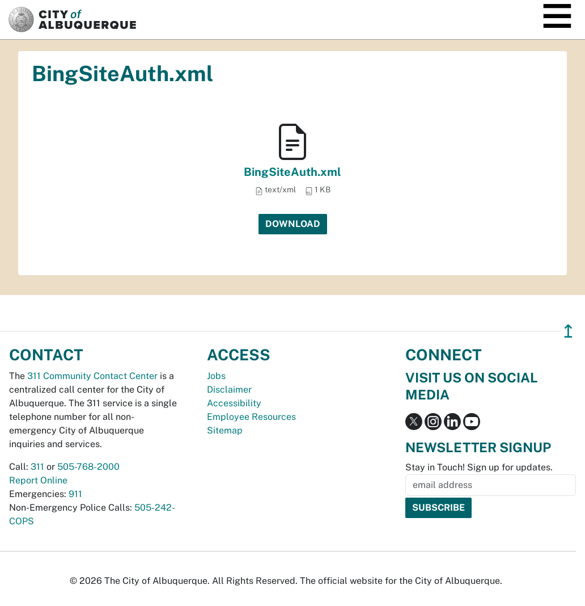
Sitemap (225, 430)
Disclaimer (229, 389)
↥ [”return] (568, 331)
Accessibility (234, 403)
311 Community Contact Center (92, 376)
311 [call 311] (37, 466)
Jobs (216, 376)
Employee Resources (251, 416)
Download (292, 223)
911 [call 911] (75, 494)
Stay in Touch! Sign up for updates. (479, 467)
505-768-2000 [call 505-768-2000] (88, 466)
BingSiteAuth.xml (292, 172)
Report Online (38, 480)
